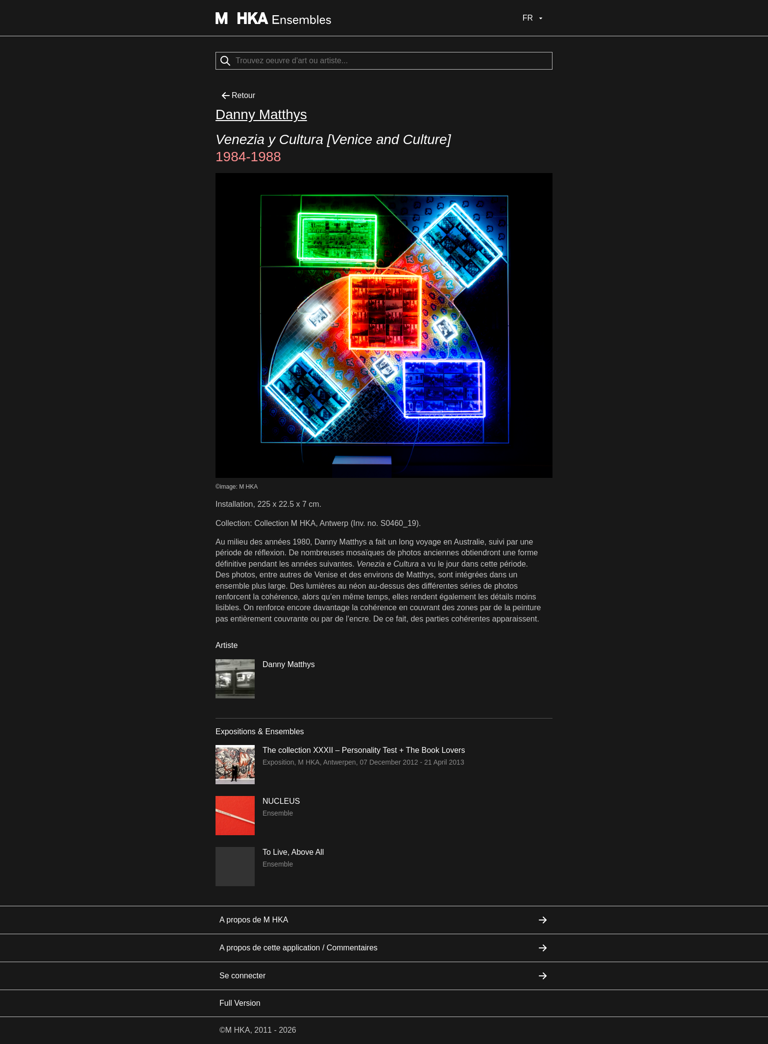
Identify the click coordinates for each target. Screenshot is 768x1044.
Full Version (240, 1003)
